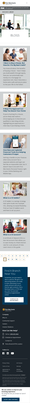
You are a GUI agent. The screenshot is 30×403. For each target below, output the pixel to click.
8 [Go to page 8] (8, 259)
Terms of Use (6, 366)
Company (5, 314)
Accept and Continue (10, 399)
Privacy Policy (5, 363)
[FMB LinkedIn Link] (8, 354)
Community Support (8, 321)
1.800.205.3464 (14, 334)
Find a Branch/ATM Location (13, 344)
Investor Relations (7, 327)
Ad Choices (19, 363)
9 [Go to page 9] (12, 259)
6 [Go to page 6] (27, 256)
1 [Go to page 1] (8, 256)
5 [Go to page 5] (23, 256)
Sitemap (18, 366)
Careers (4, 324)
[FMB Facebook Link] (3, 354)
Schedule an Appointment (13, 337)
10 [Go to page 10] (16, 259)
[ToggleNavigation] (27, 3)
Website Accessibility (19, 370)
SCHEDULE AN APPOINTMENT (14, 299)
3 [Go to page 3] (16, 256)
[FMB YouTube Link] (12, 354)
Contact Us (8, 341)
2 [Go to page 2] (12, 256)
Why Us (4, 318)
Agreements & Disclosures (6, 370)
